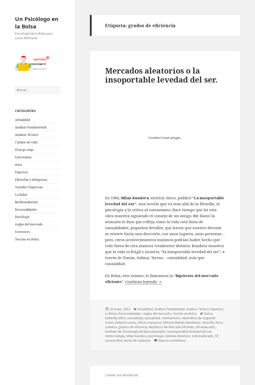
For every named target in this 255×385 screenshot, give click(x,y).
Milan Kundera (136, 336)
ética (18, 165)
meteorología (115, 336)
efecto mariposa (150, 322)
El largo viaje (24, 150)
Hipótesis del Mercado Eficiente (171, 327)
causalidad (152, 318)
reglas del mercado (29, 224)
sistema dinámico (177, 336)
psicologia (155, 336)
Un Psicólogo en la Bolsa (37, 22)
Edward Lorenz (125, 322)
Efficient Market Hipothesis (182, 322)
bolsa (208, 313)
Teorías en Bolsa (27, 239)
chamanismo (171, 318)
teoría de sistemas (137, 340)
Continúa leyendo (143, 281)
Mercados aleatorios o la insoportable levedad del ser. (161, 75)
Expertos (21, 172)
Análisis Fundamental (30, 127)
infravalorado (205, 327)
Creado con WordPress (121, 375)
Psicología (22, 217)
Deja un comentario (172, 340)
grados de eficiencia (132, 327)
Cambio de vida (26, 142)
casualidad (135, 318)
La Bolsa (21, 194)
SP (216, 336)
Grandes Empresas (29, 187)
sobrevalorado (202, 336)
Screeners (22, 232)
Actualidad (22, 120)
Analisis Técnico (26, 135)
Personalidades (26, 209)
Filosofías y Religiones (31, 180)
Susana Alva (113, 340)
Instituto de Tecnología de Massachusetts (135, 331)
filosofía (208, 322)
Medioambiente (26, 202)
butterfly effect (115, 318)
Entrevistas (23, 157)
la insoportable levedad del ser (189, 331)
